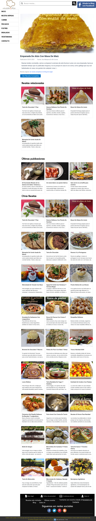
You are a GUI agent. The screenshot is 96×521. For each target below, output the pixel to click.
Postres (4, 28)
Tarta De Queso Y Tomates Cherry (79, 447)
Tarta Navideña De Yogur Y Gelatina (54, 383)
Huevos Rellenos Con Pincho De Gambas (56, 108)
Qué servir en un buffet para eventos (79, 184)
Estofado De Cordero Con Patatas (81, 382)
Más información (60, 519)
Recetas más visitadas (34, 500)
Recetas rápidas (7, 16)
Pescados (5, 24)
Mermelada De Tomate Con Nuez (32, 285)
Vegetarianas (6, 37)
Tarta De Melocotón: (28, 479)
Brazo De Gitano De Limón (79, 107)
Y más (66, 519)
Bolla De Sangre (27, 447)
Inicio (3, 11)
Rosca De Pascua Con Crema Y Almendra (56, 318)
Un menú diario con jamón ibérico (57, 183)
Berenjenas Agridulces (78, 479)
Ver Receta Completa (30, 76)
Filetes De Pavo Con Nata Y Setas (57, 349)
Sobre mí (42, 502)
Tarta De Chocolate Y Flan (30, 107)
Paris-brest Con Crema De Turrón (56, 414)
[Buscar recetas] (46, 3)
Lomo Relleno (26, 382)
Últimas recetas (49, 500)
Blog (34, 502)
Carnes (4, 20)
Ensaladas (5, 33)
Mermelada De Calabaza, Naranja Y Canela (56, 480)
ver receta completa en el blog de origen (41, 72)
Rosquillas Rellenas (77, 317)
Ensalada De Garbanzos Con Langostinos (31, 318)
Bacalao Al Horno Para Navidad (80, 414)
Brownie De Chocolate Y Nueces (32, 349)
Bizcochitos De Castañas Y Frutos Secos (57, 447)
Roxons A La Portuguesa (78, 252)
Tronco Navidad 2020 (77, 349)
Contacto (5, 41)
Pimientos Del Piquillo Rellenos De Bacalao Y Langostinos (32, 415)
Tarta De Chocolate (52, 252)
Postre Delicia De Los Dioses (80, 285)
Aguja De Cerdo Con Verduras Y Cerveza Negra (56, 286)
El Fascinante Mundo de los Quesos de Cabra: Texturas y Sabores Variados (31, 184)
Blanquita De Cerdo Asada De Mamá (31, 140)
